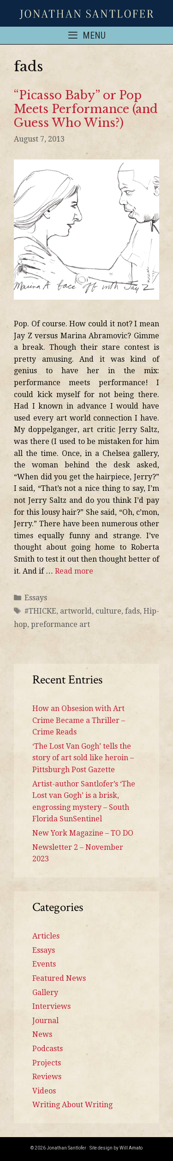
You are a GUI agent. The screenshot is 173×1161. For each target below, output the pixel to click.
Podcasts (47, 1048)
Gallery (45, 992)
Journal (45, 1020)
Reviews (46, 1076)
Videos (44, 1091)
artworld (76, 611)
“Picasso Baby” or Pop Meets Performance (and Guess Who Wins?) (86, 109)
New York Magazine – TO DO (82, 833)
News (42, 1034)
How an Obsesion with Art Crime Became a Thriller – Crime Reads (78, 720)
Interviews (51, 1006)
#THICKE (40, 611)
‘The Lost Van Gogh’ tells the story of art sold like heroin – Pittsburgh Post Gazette (83, 758)
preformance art (60, 624)
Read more (74, 571)
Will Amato (131, 1147)
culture (108, 611)
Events (44, 964)
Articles (46, 936)
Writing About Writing (72, 1104)
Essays (35, 597)
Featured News (59, 978)
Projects (46, 1063)
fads (132, 611)
